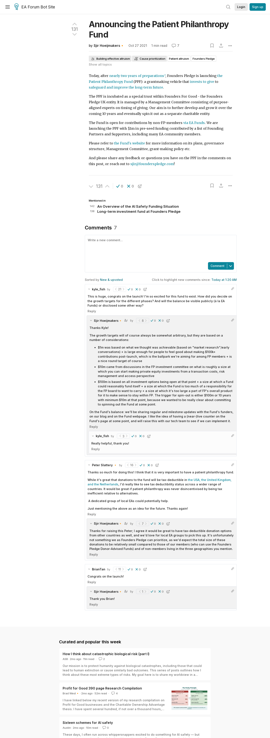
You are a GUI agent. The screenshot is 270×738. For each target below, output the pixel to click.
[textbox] (160, 248)
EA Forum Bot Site (34, 7)
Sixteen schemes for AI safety (88, 722)
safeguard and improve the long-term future (126, 87)
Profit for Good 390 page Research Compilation (102, 688)
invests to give (202, 82)
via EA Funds (194, 123)
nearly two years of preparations (136, 76)
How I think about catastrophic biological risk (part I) (106, 654)
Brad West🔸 (71, 693)
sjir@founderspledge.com (152, 164)
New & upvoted (111, 279)
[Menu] (8, 7)
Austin (67, 727)
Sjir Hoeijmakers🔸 (109, 46)
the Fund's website (129, 143)
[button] (119, 186)
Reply (92, 311)
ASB (65, 659)
